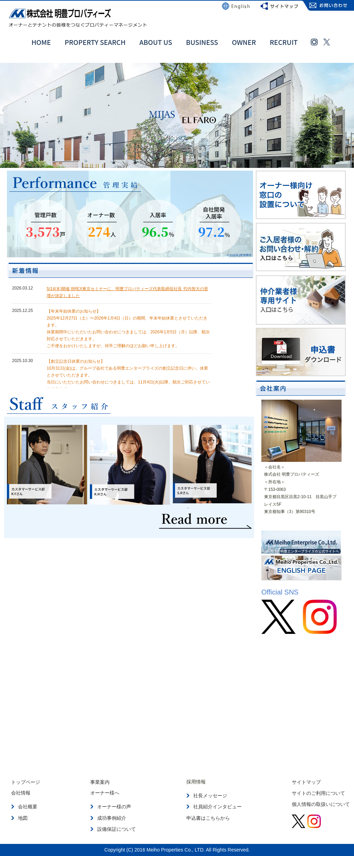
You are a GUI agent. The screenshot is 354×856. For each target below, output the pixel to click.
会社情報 (20, 793)
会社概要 (27, 806)
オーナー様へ (104, 793)
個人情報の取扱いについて (321, 804)
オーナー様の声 (114, 806)
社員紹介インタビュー (217, 806)
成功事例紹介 (111, 817)
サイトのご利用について (318, 793)
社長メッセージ (210, 795)
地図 (23, 817)
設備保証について (116, 828)
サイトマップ (306, 781)
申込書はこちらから (208, 817)
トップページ (25, 781)
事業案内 (100, 781)
